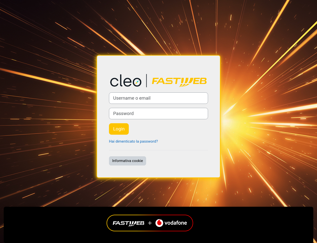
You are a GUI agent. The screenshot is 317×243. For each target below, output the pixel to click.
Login (119, 129)
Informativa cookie (127, 161)
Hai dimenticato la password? (133, 141)
